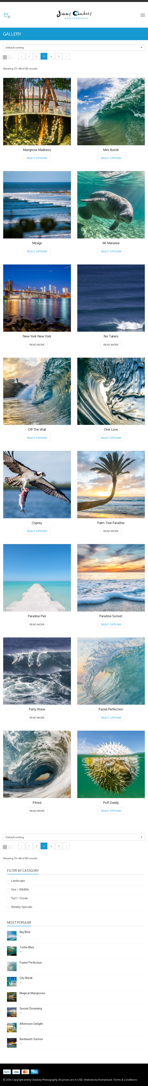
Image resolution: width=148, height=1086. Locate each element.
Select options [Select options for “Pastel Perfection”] (111, 717)
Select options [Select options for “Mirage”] (37, 251)
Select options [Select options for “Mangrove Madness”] (37, 158)
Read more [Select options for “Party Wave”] (37, 717)
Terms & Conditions (125, 1079)
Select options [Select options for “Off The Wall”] (37, 437)
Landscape (18, 880)
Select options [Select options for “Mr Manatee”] (111, 251)
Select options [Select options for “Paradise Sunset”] (111, 624)
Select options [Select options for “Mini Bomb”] (111, 158)
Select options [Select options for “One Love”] (111, 437)
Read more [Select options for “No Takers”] (110, 344)
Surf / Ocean (19, 898)
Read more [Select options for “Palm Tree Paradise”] (110, 531)
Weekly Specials (21, 907)
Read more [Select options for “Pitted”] (37, 810)
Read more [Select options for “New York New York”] (37, 344)
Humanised (105, 1079)
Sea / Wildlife (20, 889)
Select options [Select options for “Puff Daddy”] (111, 810)
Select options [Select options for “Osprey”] (37, 531)
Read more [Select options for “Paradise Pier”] (37, 624)
